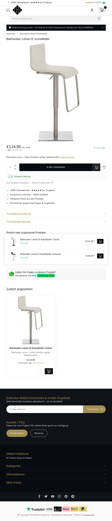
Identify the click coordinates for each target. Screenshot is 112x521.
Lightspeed (67, 515)
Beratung (38, 433)
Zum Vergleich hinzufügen (17, 182)
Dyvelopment (88, 515)
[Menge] (41, 371)
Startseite (10, 33)
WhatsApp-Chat (46, 275)
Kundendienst (17, 433)
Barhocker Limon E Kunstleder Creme (31, 348)
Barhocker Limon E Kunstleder (33, 33)
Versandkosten (17, 150)
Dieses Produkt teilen (42, 182)
